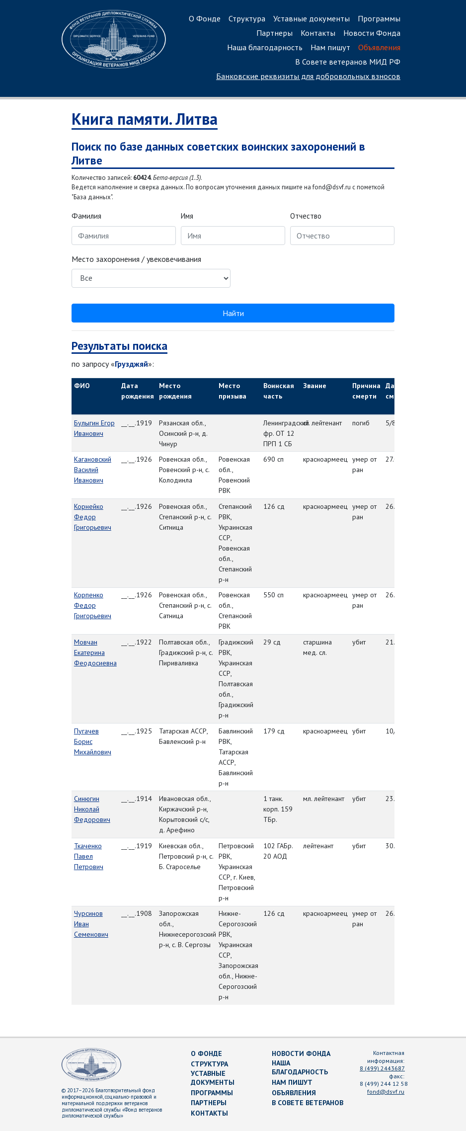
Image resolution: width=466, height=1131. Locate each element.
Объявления (379, 47)
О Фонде (205, 18)
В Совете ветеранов (307, 1102)
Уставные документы (311, 18)
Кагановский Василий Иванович (92, 470)
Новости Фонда (371, 32)
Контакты (318, 32)
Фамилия (86, 216)
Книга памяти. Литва (145, 118)
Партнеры (274, 32)
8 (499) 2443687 (382, 1068)
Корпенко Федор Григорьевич (92, 605)
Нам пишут (330, 47)
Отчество (305, 216)
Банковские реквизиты (308, 76)
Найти (233, 313)
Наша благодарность (265, 47)
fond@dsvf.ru (385, 1091)
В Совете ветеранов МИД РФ (347, 61)
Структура (247, 18)
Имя (187, 216)
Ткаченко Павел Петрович (88, 856)
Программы (379, 18)
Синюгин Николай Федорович (92, 809)
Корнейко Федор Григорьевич (92, 517)
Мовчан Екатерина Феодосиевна (95, 652)
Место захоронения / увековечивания (136, 259)
